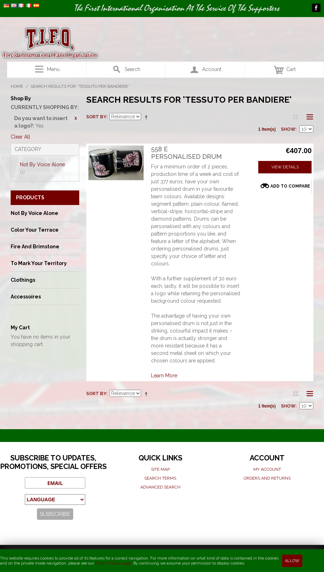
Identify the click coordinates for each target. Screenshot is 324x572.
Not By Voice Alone (42, 168)
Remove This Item (75, 118)
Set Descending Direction (147, 117)
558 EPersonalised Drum (186, 153)
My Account (267, 469)
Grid (295, 117)
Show (288, 129)
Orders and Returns (267, 478)
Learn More (164, 375)
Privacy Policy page (113, 563)
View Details (285, 167)
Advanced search (160, 487)
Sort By (96, 116)
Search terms (160, 478)
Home (17, 86)
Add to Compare (290, 186)
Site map (160, 469)
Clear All (20, 137)
